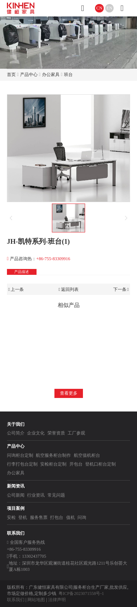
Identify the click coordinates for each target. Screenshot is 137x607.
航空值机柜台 (87, 455)
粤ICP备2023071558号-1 (81, 593)
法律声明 (57, 599)
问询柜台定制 (20, 455)
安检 (11, 517)
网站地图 (36, 599)
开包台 (76, 464)
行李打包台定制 (22, 464)
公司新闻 (15, 495)
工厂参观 (76, 433)
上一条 (16, 289)
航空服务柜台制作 (53, 455)
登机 (22, 517)
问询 (81, 517)
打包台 (56, 517)
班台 (68, 74)
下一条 (121, 289)
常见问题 (56, 495)
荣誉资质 (56, 433)
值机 (70, 517)
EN (110, 8)
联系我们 (15, 599)
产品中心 (29, 74)
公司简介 (15, 433)
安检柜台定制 (53, 464)
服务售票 (38, 517)
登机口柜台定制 (100, 464)
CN (99, 8)
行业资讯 (36, 495)
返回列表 (68, 289)
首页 (11, 74)
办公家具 (51, 74)
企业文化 (36, 433)
